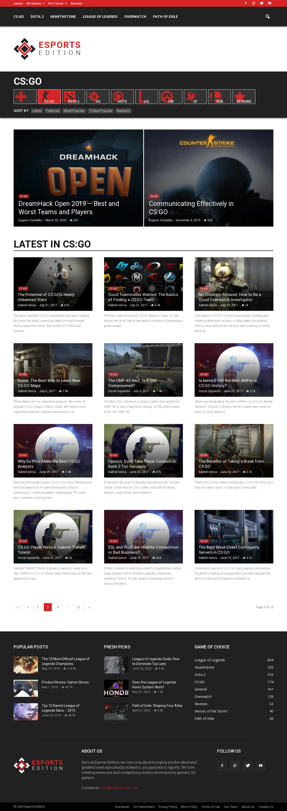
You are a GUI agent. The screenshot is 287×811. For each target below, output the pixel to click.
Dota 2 (37, 16)
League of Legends (100, 16)
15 (78, 607)
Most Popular (74, 111)
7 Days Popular (100, 111)
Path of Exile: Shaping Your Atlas (157, 706)
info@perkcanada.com (119, 787)
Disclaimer (122, 807)
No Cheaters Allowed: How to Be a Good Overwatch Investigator (230, 297)
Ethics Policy (189, 807)
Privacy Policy (168, 807)
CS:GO (19, 16)
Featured (52, 111)
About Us (248, 807)
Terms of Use (210, 807)
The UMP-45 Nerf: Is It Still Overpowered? (132, 383)
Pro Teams (57, 3)
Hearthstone (63, 16)
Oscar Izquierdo (119, 391)
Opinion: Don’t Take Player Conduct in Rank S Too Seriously (142, 464)
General (201, 689)
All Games (36, 3)
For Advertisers (144, 807)
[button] (267, 17)
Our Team (231, 807)
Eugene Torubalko (30, 220)
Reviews (76, 3)
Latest (18, 3)
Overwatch (135, 16)
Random (123, 111)
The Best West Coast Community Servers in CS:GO (229, 550)
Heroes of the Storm (211, 711)
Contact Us (265, 807)
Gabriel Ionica (27, 305)
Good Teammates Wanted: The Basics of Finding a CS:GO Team (143, 297)
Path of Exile (165, 16)
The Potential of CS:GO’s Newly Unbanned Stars (46, 297)
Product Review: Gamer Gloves (65, 682)
